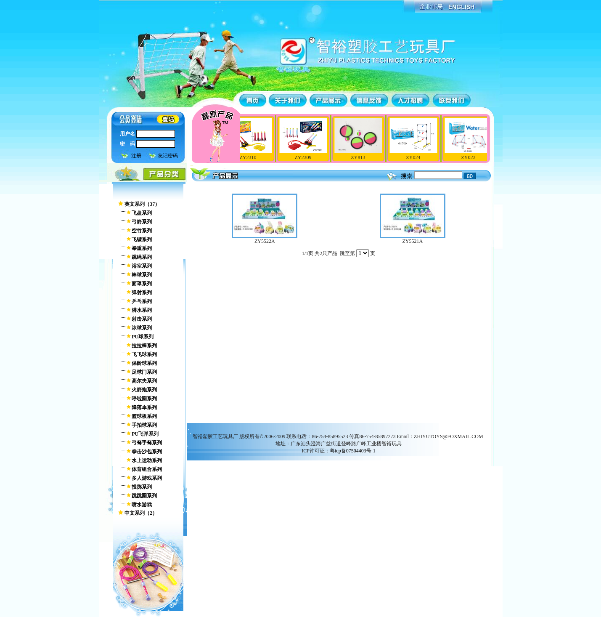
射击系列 (142, 319)
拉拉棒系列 (144, 345)
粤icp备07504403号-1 (353, 451)
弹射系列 (142, 292)
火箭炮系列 (144, 390)
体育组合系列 (147, 469)
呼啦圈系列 (144, 399)
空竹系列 (142, 231)
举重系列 (142, 248)
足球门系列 (144, 372)
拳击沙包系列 (147, 452)
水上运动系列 (147, 460)
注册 (136, 156)
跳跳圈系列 (144, 496)
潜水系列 (142, 310)
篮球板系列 (144, 416)
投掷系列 (142, 487)
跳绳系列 (142, 257)
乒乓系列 (142, 301)
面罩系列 (142, 284)
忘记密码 (168, 156)
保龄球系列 (144, 363)
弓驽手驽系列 (147, 443)
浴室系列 (142, 266)
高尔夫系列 (144, 381)
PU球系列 (143, 337)
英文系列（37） (142, 204)
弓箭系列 (142, 222)
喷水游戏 (142, 505)
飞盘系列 (142, 213)
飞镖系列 (142, 239)
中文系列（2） (140, 513)
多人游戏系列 (147, 478)
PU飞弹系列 (145, 434)
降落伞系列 (144, 407)
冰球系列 (142, 328)
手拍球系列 (144, 425)
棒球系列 (142, 275)
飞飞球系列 (144, 354)
